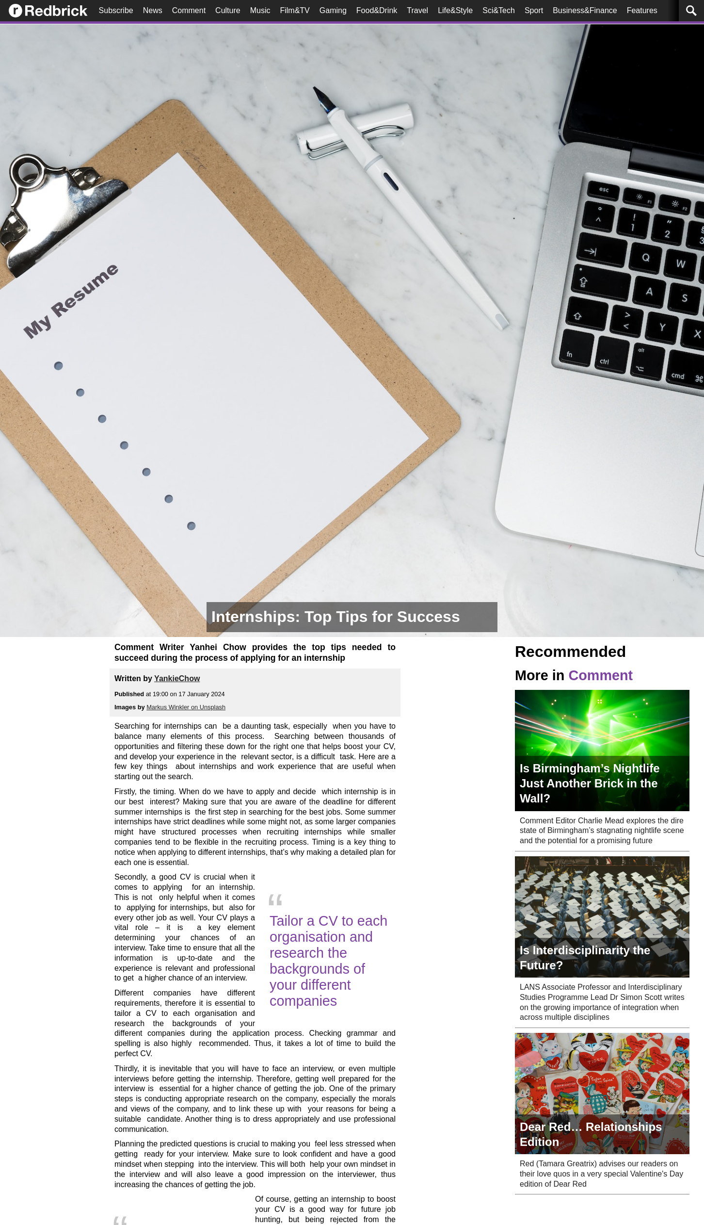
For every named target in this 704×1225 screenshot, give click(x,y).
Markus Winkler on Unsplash (185, 707)
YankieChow (177, 678)
